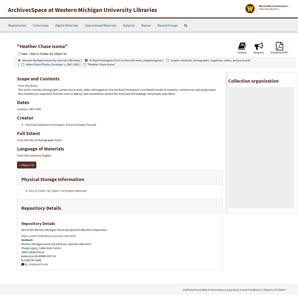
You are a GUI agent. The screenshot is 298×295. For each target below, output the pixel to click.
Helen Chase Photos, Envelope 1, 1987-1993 (52, 64)
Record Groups (168, 25)
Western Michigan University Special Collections (51, 60)
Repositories (17, 25)
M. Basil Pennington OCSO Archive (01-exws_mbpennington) (126, 60)
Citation (242, 48)
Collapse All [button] (27, 165)
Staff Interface (191, 290)
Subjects (129, 25)
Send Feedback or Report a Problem (263, 290)
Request (259, 48)
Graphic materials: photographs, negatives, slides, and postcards (210, 60)
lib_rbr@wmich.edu (36, 264)
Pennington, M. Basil (62, 125)
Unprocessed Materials (101, 25)
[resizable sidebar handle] (226, 142)
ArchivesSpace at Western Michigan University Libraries (82, 10)
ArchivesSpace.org (219, 290)
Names (146, 25)
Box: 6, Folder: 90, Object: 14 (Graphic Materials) (58, 191)
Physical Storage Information (52, 179)
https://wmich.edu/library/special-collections (48, 236)
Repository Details (41, 208)
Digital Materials (66, 25)
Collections (41, 25)
